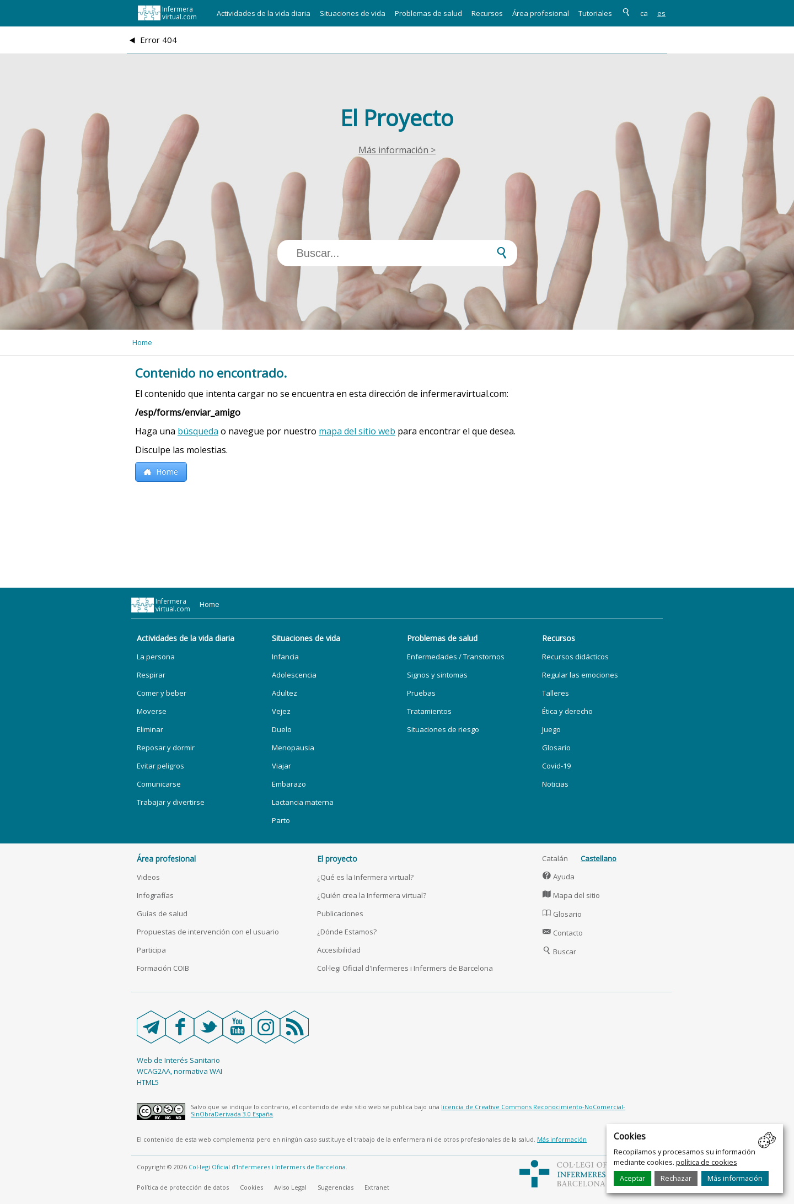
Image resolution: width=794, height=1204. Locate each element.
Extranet (376, 1187)
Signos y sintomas (437, 675)
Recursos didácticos (575, 657)
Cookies (251, 1187)
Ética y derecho (567, 711)
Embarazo (289, 784)
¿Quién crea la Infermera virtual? (371, 895)
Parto (281, 820)
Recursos (487, 13)
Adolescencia (294, 675)
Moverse (152, 711)
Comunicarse (159, 784)
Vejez (281, 711)
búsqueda (198, 431)
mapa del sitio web (357, 431)
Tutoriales (595, 13)
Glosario (556, 747)
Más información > (397, 150)
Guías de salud (162, 913)
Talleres (555, 693)
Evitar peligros (160, 766)
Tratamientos (429, 711)
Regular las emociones (580, 675)
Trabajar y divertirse (171, 802)
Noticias (555, 784)
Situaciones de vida (352, 13)
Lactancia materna (303, 802)
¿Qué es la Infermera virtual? (365, 877)
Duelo (282, 729)
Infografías (155, 895)
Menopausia (293, 747)
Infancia (285, 657)
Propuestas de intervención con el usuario (208, 932)
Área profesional (540, 13)
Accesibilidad (339, 950)
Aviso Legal (290, 1187)
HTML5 (148, 1082)
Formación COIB (163, 968)
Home (142, 342)
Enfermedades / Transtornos (456, 657)
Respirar (151, 675)
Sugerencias (335, 1187)
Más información (735, 1178)
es (661, 13)
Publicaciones (340, 913)
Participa (151, 950)
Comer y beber (161, 693)
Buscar (559, 951)
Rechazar (676, 1178)
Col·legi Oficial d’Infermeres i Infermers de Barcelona (267, 1167)
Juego (551, 729)
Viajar (281, 766)
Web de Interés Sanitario (178, 1060)
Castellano (598, 858)
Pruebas (421, 693)
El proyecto (337, 858)
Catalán (555, 858)
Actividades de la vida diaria (263, 13)
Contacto (562, 933)
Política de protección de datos (183, 1187)
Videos (148, 877)
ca (644, 13)
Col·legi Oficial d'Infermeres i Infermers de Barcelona (405, 968)
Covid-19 (556, 766)
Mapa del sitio (571, 895)
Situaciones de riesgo (443, 729)
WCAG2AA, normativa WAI (179, 1071)
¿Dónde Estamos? (347, 932)
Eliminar (150, 729)
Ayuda (558, 877)
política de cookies (706, 1162)
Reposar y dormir (166, 747)
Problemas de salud (428, 13)
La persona (156, 657)
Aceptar (632, 1178)
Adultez (284, 693)
